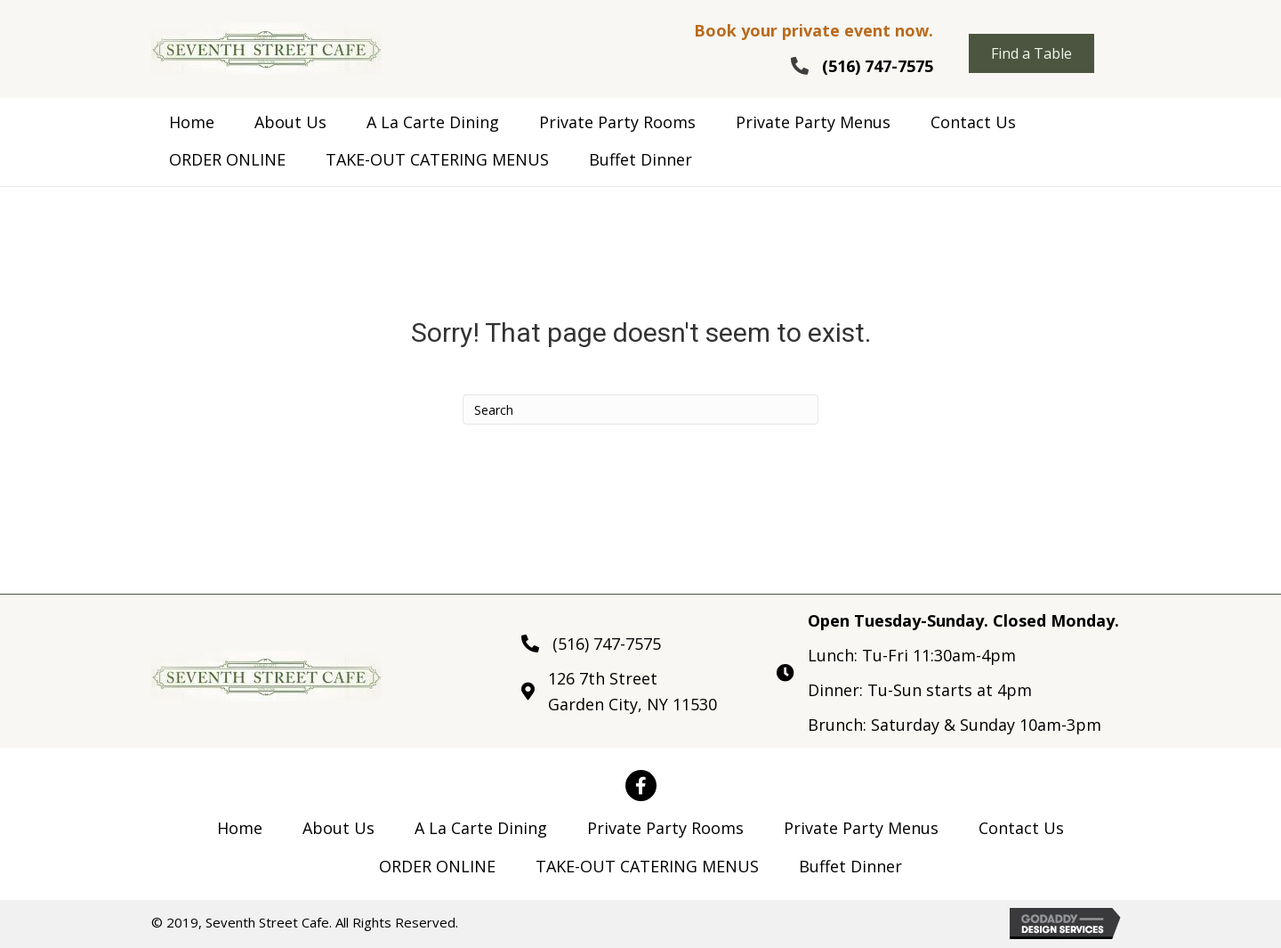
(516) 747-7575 (877, 66)
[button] (1031, 53)
